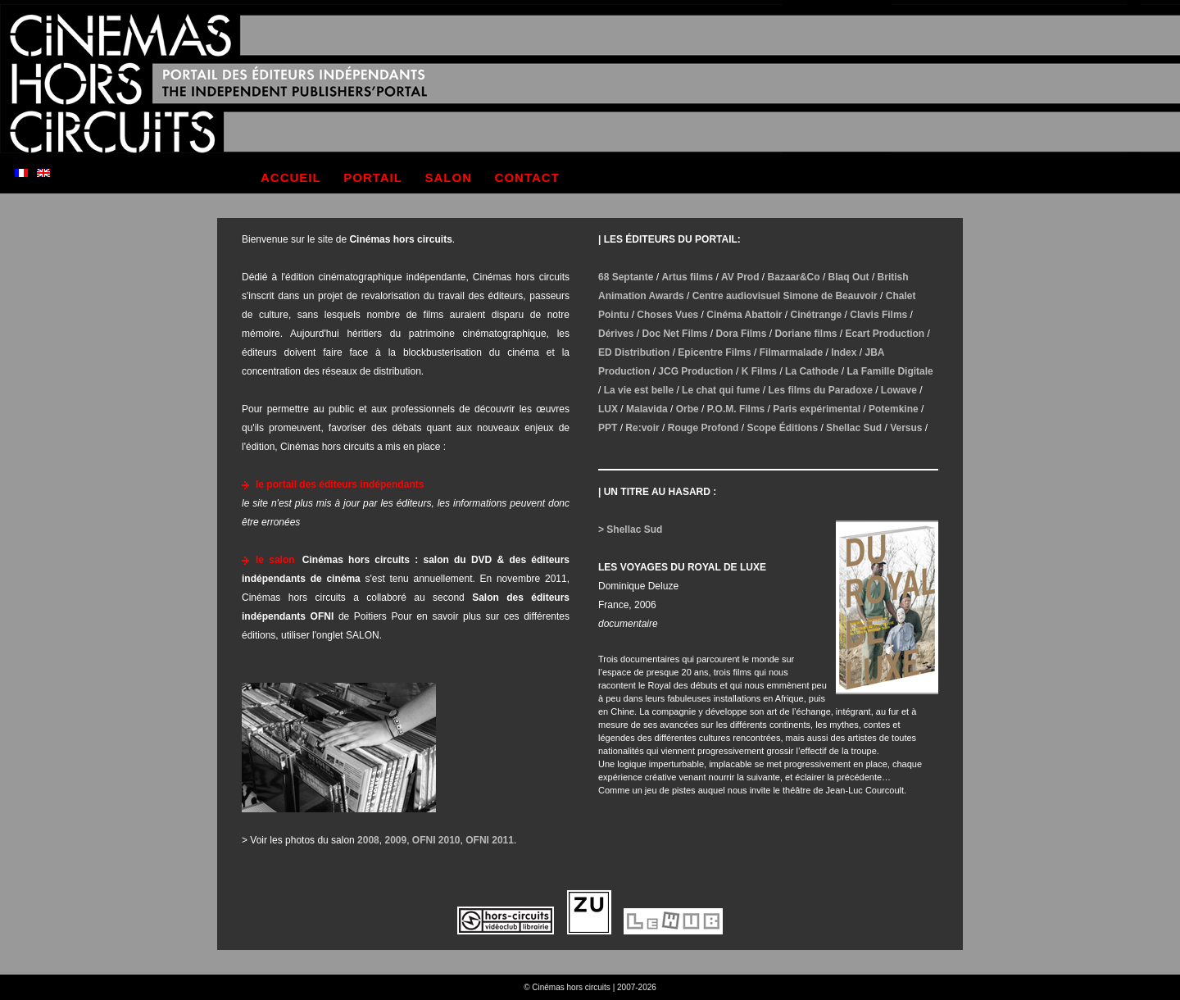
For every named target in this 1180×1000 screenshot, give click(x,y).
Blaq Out (848, 277)
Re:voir (642, 428)
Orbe (687, 409)
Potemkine (894, 409)
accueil (291, 177)
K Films (759, 371)
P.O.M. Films (736, 409)
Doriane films (805, 333)
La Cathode (811, 371)
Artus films (687, 277)
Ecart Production (885, 333)
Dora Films (740, 333)
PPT (607, 428)
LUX (608, 409)
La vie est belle (639, 390)
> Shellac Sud (630, 529)
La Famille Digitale (889, 371)
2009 (395, 840)
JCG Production (695, 371)
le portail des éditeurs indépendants (340, 484)
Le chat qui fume (721, 390)
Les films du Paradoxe (820, 390)
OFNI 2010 (436, 840)
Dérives (615, 333)
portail (372, 177)
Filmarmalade (791, 352)
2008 (368, 840)
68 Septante (625, 277)
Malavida (647, 409)
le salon (275, 560)
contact (527, 177)
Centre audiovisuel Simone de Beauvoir (785, 296)
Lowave (899, 390)
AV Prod (740, 277)
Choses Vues (667, 314)
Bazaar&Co (794, 277)
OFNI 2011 (489, 840)
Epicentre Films (714, 352)
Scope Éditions (782, 428)
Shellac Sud (854, 428)
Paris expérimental (816, 409)
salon (449, 177)
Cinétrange (816, 314)
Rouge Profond (703, 428)
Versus (906, 428)
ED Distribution (633, 352)
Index (843, 352)
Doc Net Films (674, 333)
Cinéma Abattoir (744, 314)
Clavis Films (878, 314)
